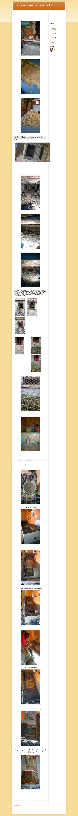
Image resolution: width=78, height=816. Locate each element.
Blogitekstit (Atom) (18, 805)
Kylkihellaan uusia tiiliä (20, 465)
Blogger (45, 811)
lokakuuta (53, 29)
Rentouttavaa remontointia (33, 5)
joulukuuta (53, 27)
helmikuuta (53, 42)
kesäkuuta (53, 37)
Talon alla (16, 14)
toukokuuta (53, 38)
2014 (52, 24)
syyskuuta (53, 33)
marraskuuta (54, 28)
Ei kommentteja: (24, 460)
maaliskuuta (54, 41)
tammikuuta (53, 43)
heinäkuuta (53, 36)
